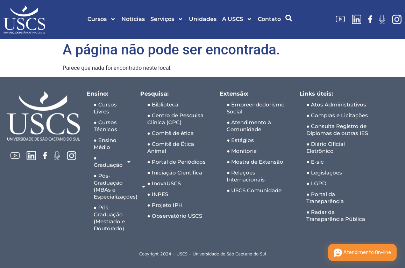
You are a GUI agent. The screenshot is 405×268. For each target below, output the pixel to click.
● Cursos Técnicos (105, 126)
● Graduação (113, 161)
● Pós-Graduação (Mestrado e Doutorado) (109, 218)
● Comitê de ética (170, 133)
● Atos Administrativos (336, 104)
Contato (269, 19)
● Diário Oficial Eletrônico (325, 147)
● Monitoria (242, 151)
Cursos (101, 19)
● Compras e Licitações (337, 115)
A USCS (237, 19)
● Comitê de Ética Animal (170, 147)
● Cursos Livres (105, 108)
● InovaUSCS (164, 183)
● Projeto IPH (165, 205)
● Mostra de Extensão (255, 161)
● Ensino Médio (105, 143)
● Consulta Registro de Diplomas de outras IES (337, 129)
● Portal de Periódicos (176, 161)
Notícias (133, 19)
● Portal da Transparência (325, 197)
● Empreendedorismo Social (256, 108)
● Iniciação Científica (174, 172)
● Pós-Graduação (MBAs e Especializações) (113, 186)
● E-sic (315, 161)
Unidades (202, 19)
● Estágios (240, 140)
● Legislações (324, 172)
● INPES (157, 194)
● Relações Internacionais (246, 176)
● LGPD (316, 183)
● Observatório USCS (174, 216)
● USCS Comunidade (254, 190)
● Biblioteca (162, 104)
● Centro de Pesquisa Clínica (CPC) (175, 119)
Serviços (166, 19)
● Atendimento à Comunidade (249, 126)
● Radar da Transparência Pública (335, 215)
